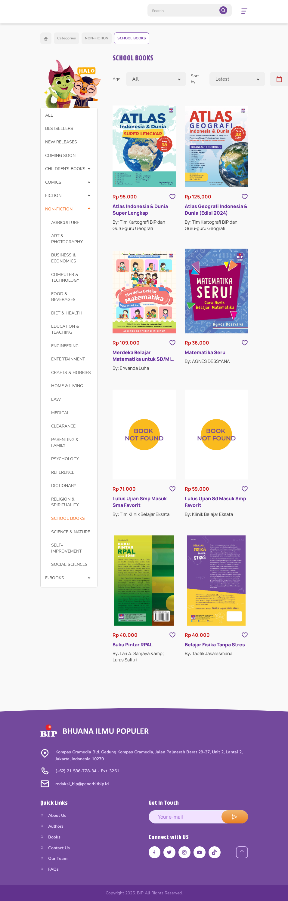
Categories (66, 38)
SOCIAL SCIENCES (69, 564)
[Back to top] (242, 852)
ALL (49, 115)
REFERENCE (62, 472)
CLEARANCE (63, 426)
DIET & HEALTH (66, 313)
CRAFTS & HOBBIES (71, 372)
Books (50, 837)
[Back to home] (45, 38)
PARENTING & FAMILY (65, 443)
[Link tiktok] (215, 852)
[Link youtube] (200, 852)
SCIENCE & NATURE (70, 532)
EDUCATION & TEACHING (65, 329)
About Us (53, 815)
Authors (51, 826)
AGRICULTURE (65, 222)
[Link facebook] (155, 852)
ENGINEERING (65, 346)
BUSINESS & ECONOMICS (63, 258)
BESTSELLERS (59, 128)
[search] (223, 10)
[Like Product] (172, 196)
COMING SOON (60, 155)
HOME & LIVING (67, 386)
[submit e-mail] (234, 816)
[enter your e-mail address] (198, 816)
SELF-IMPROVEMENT (66, 548)
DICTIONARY (63, 486)
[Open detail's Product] (144, 146)
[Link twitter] (170, 852)
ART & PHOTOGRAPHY (67, 239)
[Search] (189, 10)
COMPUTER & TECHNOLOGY (65, 277)
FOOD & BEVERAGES (63, 297)
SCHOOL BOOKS (131, 38)
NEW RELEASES (61, 142)
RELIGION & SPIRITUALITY (65, 502)
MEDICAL (60, 413)
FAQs (49, 869)
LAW (56, 399)
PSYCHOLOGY (65, 459)
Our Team (53, 858)
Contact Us (55, 848)
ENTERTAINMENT (68, 359)
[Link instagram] (185, 852)
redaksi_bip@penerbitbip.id (82, 784)
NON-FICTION (96, 38)
